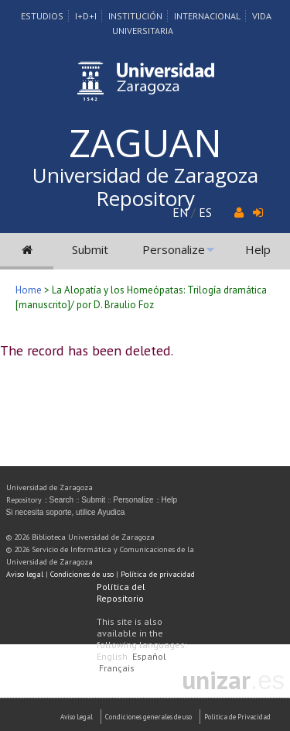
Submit (90, 249)
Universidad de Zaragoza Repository (145, 186)
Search (61, 500)
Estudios (42, 16)
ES (205, 212)
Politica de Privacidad (237, 716)
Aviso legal (24, 574)
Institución (135, 16)
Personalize (173, 249)
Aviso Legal (76, 716)
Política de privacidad (158, 574)
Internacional (207, 16)
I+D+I (86, 16)
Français (117, 668)
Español (149, 656)
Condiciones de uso (82, 574)
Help (258, 249)
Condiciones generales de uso (148, 716)
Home (28, 290)
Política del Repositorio (121, 592)
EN (180, 212)
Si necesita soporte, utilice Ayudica (65, 512)
